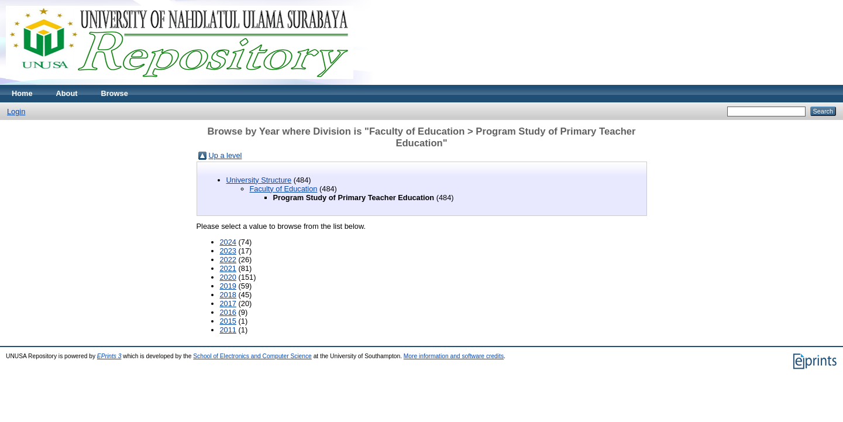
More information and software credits (454, 356)
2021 (228, 268)
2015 (228, 321)
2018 (228, 294)
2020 (228, 277)
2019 (228, 286)
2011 (228, 329)
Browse (114, 93)
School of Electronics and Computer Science (252, 356)
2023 (228, 250)
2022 (228, 259)
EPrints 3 (109, 356)
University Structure (259, 180)
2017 (228, 303)
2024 (228, 242)
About (67, 93)
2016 (228, 312)
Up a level (225, 155)
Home (22, 93)
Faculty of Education (284, 188)
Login (16, 111)
